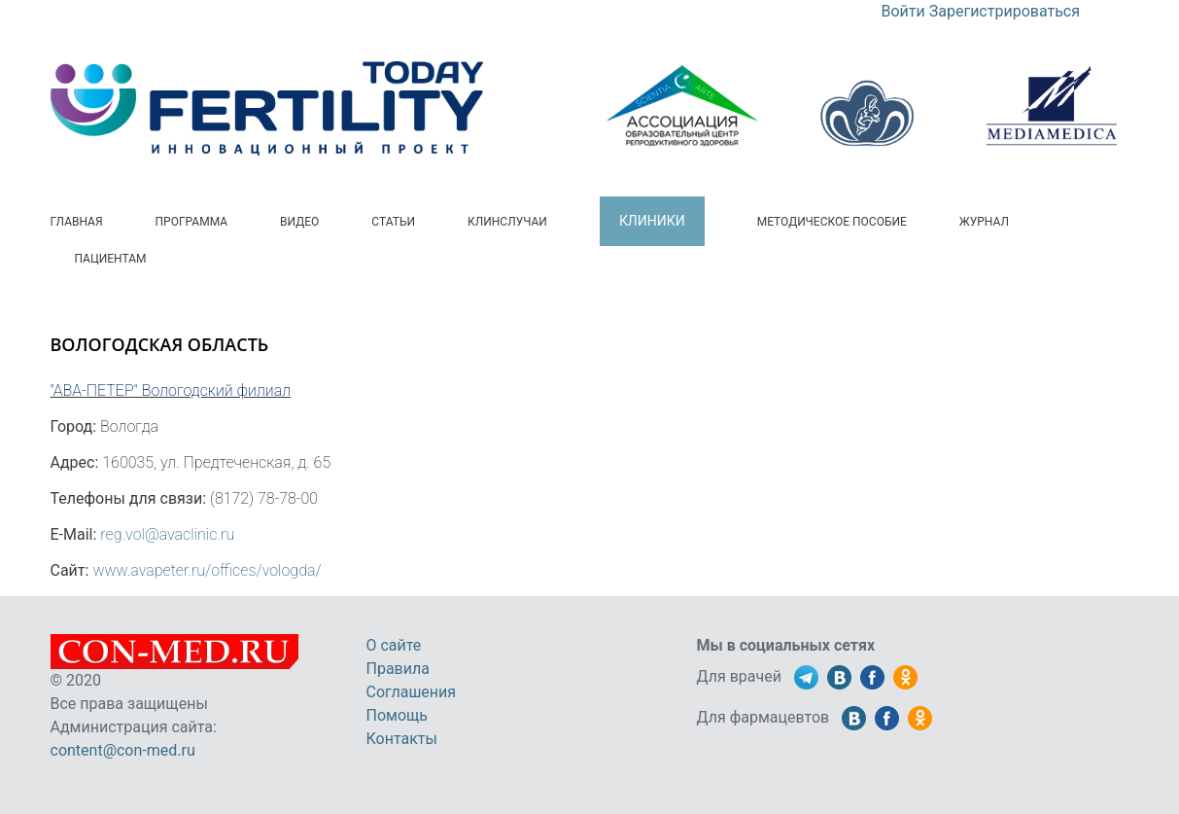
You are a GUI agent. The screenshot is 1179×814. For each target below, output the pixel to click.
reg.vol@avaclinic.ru (167, 534)
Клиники (652, 221)
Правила (398, 668)
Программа (192, 222)
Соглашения (411, 692)
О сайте (394, 645)
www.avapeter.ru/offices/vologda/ (206, 570)
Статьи (393, 222)
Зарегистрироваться (1004, 11)
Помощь (397, 715)
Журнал (984, 222)
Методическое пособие (832, 222)
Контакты (401, 738)
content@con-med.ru (123, 750)
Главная (77, 222)
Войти (903, 11)
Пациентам (111, 258)
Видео (299, 222)
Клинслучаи (507, 222)
